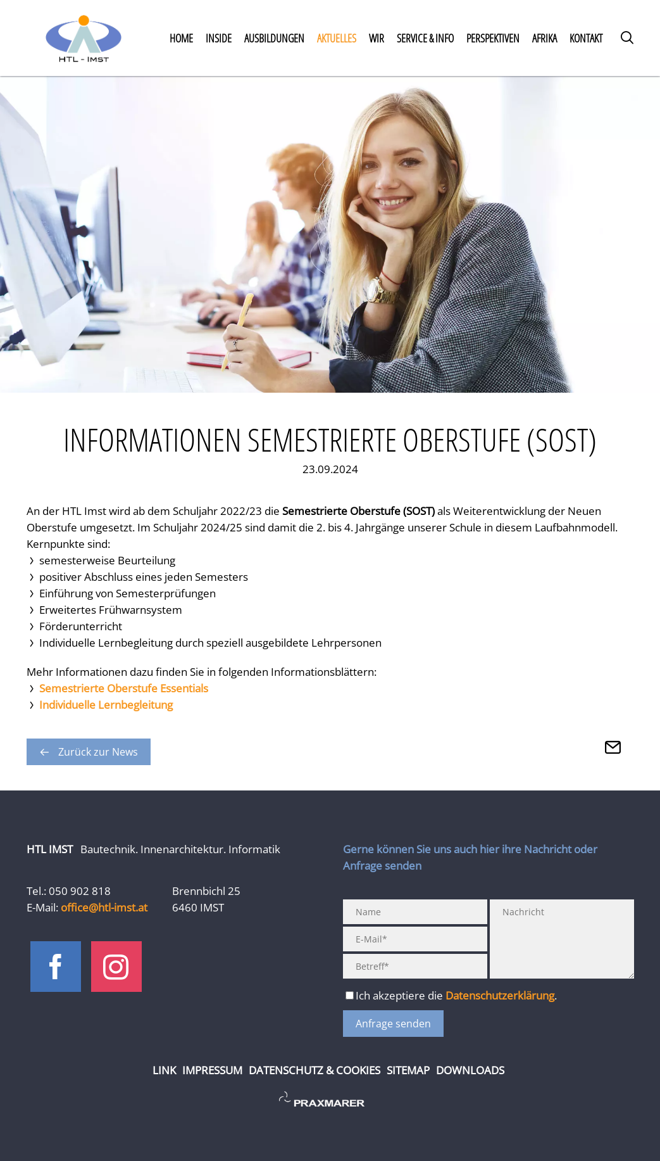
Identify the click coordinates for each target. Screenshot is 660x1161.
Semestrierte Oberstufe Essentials (123, 688)
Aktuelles (336, 38)
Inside (219, 38)
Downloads (470, 1070)
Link (164, 1070)
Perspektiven (493, 38)
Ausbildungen (274, 38)
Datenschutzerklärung (499, 995)
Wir (376, 38)
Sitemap (408, 1070)
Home (181, 38)
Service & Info (425, 38)
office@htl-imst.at (104, 907)
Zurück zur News (98, 752)
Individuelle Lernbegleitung (106, 704)
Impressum (212, 1070)
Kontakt (586, 38)
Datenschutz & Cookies (314, 1070)
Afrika (544, 38)
